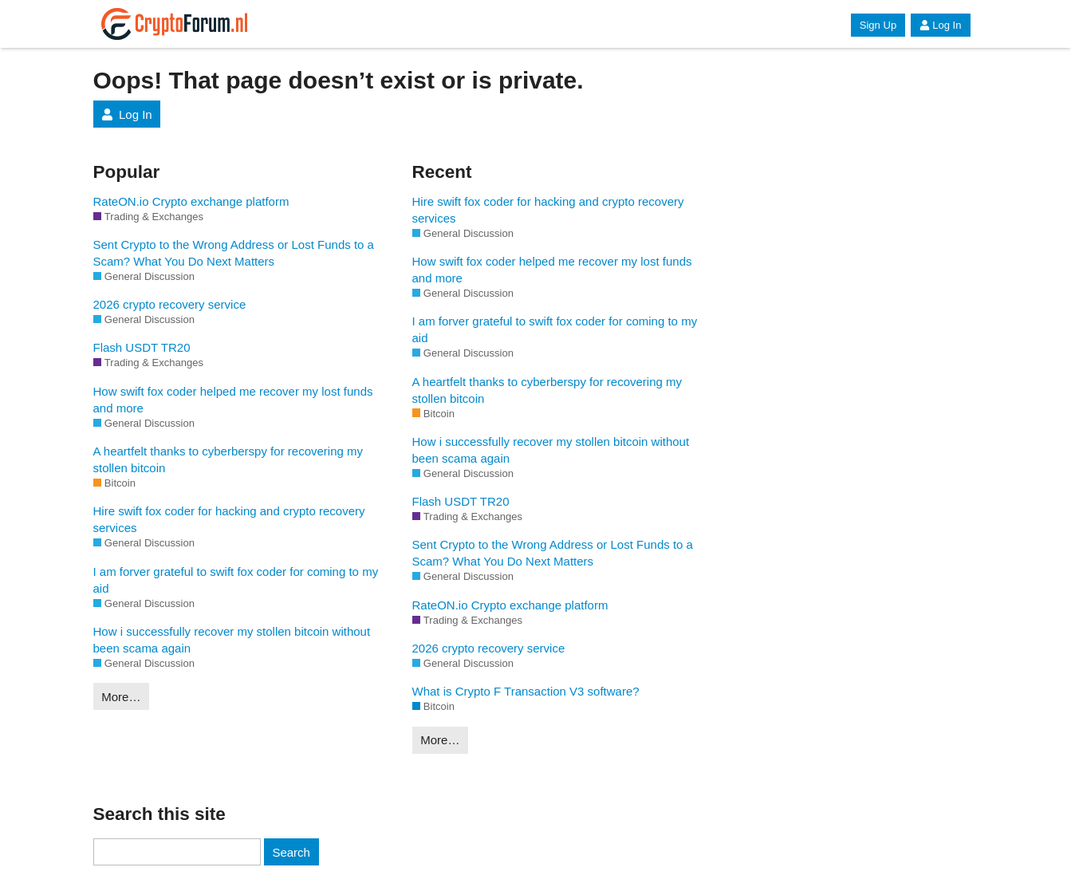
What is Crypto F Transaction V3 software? (526, 691)
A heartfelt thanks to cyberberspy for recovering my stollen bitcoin (228, 459)
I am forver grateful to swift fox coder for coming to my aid (236, 580)
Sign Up (878, 25)
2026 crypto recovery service (169, 304)
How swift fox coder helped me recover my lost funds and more (233, 399)
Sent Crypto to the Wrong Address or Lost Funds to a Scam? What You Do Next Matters (233, 253)
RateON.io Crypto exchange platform (191, 201)
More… (120, 697)
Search (291, 852)
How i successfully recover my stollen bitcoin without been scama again (232, 640)
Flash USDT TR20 (142, 347)
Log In (940, 25)
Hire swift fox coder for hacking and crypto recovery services (229, 519)
